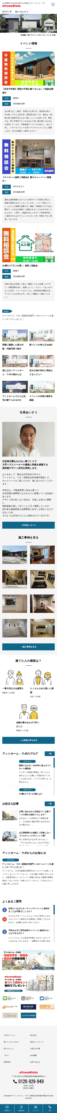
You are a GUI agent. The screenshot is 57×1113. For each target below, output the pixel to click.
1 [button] (24, 301)
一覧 (50, 1020)
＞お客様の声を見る (28, 1006)
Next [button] (53, 156)
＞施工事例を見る (28, 913)
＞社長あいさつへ (28, 791)
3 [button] (30, 301)
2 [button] (27, 301)
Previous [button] (3, 156)
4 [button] (33, 301)
